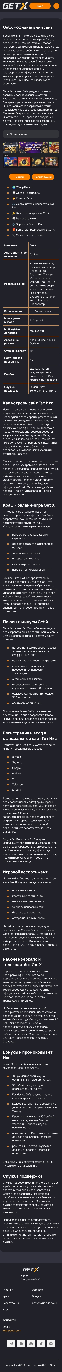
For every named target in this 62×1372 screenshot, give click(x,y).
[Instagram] (51, 1343)
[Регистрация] (43, 177)
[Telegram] (11, 1343)
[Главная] (15, 6)
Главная (8, 1289)
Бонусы (37, 1296)
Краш (6, 1296)
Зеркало (37, 1289)
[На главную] (31, 1269)
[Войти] (19, 177)
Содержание (18, 134)
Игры (6, 1309)
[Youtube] (31, 1343)
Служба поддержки (44, 1303)
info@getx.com (12, 1330)
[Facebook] (21, 1343)
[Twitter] (41, 1343)
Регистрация (11, 1303)
